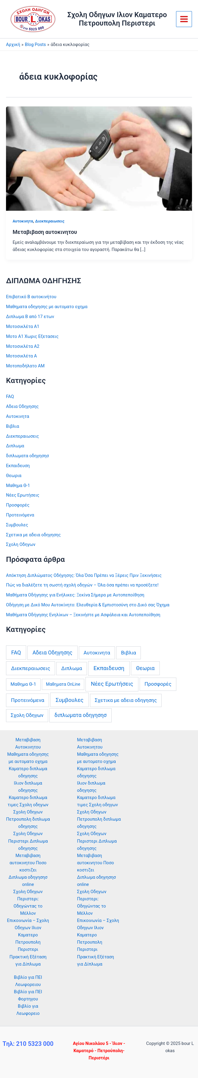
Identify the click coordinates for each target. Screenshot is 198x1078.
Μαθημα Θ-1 (18, 485)
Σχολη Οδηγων (21, 544)
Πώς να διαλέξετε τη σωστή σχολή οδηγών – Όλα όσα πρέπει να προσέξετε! (82, 585)
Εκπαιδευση (18, 465)
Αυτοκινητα (23, 221)
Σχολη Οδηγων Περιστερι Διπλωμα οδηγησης (28, 841)
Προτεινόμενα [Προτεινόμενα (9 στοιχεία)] (27, 700)
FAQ (10, 396)
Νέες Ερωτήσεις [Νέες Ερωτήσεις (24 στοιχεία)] (112, 684)
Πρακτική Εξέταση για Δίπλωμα (95, 960)
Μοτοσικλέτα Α (21, 356)
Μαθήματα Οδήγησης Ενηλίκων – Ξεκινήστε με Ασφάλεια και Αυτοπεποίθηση (83, 614)
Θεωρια (13, 475)
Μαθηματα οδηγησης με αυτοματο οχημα (47, 306)
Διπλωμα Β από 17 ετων (30, 316)
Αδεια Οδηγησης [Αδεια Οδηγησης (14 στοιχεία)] (52, 652)
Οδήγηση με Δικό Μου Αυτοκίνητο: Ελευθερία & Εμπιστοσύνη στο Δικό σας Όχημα (87, 605)
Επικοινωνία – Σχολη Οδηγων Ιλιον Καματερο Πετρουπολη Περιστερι (28, 935)
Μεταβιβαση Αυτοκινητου (90, 743)
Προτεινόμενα (20, 515)
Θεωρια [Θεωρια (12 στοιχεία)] (145, 668)
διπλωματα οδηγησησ (27, 455)
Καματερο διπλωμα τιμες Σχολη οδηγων (97, 801)
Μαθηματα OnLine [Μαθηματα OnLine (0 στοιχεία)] (63, 684)
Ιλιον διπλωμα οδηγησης (91, 786)
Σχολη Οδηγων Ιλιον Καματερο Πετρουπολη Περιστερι (117, 19)
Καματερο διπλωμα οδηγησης (96, 772)
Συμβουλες (17, 525)
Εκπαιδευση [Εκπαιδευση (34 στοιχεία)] (109, 668)
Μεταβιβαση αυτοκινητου (45, 232)
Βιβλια (12, 426)
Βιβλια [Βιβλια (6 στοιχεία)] (128, 653)
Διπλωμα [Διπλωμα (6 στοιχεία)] (71, 668)
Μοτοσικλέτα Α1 (22, 326)
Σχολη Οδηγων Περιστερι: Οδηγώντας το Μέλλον (92, 902)
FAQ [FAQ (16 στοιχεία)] (16, 652)
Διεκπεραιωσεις (49, 221)
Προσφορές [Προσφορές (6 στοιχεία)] (157, 684)
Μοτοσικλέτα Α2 (22, 346)
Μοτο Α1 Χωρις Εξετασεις (32, 336)
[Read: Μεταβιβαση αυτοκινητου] (99, 158)
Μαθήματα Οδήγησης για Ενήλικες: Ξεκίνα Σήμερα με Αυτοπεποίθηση (75, 595)
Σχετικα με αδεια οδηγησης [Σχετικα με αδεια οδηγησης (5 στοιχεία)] (126, 700)
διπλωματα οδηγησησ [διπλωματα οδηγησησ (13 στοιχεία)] (80, 715)
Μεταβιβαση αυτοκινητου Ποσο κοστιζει (28, 863)
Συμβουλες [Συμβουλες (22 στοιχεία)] (69, 700)
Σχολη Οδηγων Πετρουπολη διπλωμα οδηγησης (28, 819)
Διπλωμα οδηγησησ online (96, 880)
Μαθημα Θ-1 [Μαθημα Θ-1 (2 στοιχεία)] (23, 684)
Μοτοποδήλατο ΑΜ (25, 366)
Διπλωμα (15, 446)
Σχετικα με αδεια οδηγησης (33, 534)
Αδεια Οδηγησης (22, 406)
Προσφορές (17, 505)
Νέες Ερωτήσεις (22, 495)
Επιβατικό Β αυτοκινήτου (31, 296)
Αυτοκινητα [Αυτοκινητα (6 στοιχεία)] (97, 653)
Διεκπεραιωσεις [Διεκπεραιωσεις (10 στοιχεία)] (30, 668)
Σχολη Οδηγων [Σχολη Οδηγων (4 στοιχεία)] (27, 715)
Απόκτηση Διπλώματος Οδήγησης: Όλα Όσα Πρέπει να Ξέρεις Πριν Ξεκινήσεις (84, 575)
